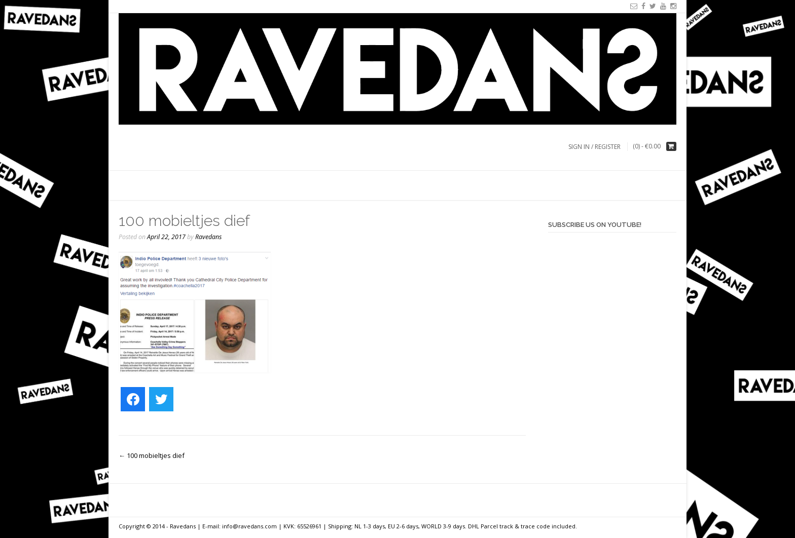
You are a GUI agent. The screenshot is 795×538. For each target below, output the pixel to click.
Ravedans (208, 237)
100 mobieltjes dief (152, 455)
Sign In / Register (594, 146)
